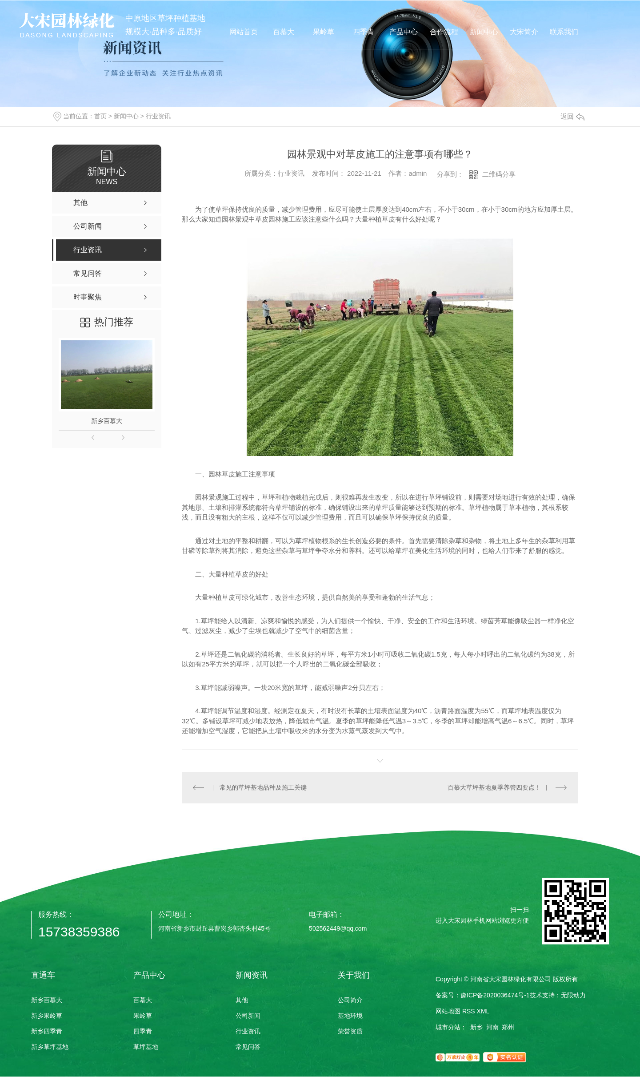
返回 (572, 116)
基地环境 (350, 1016)
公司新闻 (248, 1016)
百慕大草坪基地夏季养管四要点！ (494, 787)
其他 (242, 1000)
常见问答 (248, 1047)
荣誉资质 (350, 1031)
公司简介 (350, 1000)
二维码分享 (499, 174)
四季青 (142, 1031)
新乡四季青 (46, 1031)
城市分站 (448, 1027)
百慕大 (142, 1000)
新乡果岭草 (46, 1016)
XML (483, 1011)
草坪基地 (145, 1047)
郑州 (508, 1027)
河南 (492, 1027)
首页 (100, 116)
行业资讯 (158, 116)
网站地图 (448, 1011)
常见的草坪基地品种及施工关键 (263, 787)
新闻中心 (126, 116)
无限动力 (573, 995)
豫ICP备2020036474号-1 (495, 995)
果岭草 (142, 1016)
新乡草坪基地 (49, 1047)
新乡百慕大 (106, 420)
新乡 (476, 1027)
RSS (468, 1011)
